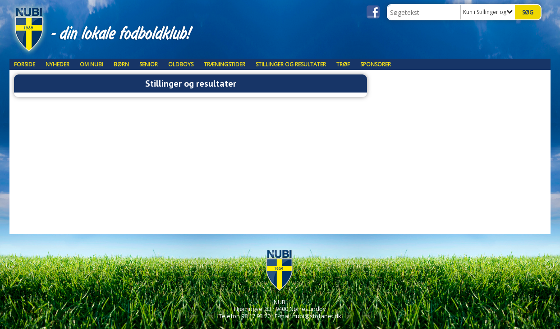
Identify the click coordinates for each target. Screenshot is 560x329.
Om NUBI (91, 64)
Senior (148, 64)
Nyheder (57, 64)
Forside (24, 64)
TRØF (343, 64)
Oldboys (180, 64)
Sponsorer (375, 64)
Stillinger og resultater (291, 64)
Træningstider (224, 64)
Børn (121, 64)
